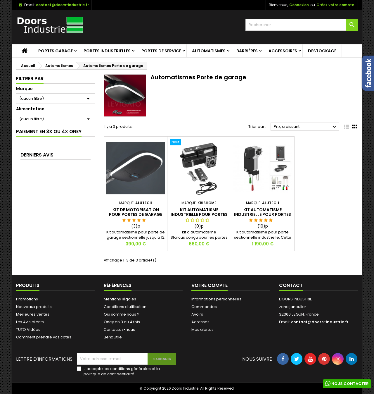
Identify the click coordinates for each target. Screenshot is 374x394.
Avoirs (197, 314)
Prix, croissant (306, 126)
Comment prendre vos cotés (43, 337)
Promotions (27, 299)
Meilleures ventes (32, 314)
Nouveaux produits (34, 306)
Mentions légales (120, 299)
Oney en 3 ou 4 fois (122, 322)
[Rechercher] (301, 25)
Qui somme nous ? (121, 314)
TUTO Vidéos (28, 329)
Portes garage (55, 51)
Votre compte (209, 285)
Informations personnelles (216, 299)
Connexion (299, 4)
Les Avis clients (30, 322)
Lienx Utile (113, 337)
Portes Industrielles (107, 51)
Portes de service (161, 51)
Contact (291, 285)
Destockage (322, 51)
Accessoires (283, 51)
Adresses (200, 322)
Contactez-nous (119, 329)
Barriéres (247, 51)
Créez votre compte (335, 4)
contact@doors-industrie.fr (62, 4)
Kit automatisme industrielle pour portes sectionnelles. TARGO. (262, 214)
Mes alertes (202, 329)
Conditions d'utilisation (125, 306)
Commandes (204, 306)
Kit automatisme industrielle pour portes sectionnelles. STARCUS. (199, 214)
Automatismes (209, 51)
